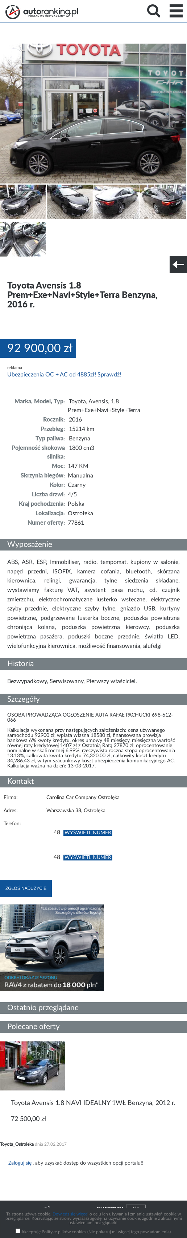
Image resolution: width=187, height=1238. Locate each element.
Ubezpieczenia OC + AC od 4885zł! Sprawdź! (64, 375)
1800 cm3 (81, 448)
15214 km (81, 429)
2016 (75, 420)
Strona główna (41, 12)
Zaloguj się (20, 1163)
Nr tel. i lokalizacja (72, 269)
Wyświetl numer (88, 832)
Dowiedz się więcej (70, 1214)
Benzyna (79, 438)
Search (153, 10)
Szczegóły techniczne (24, 269)
